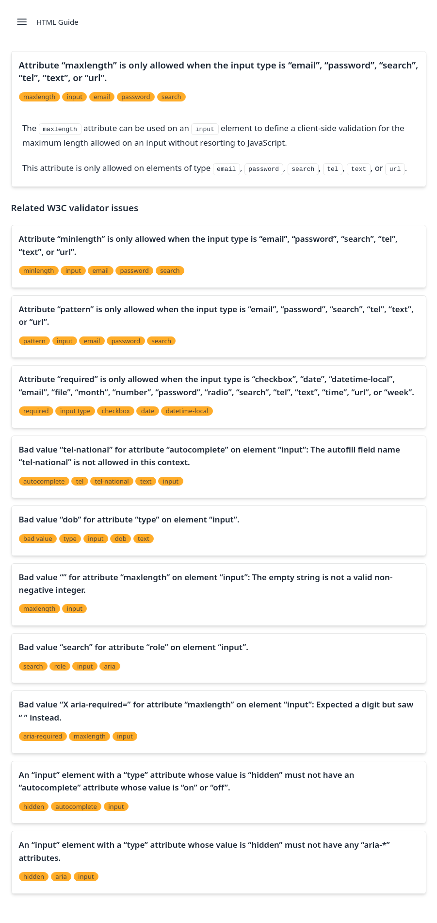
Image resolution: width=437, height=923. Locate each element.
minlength (38, 270)
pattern (34, 340)
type (70, 538)
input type (75, 410)
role (60, 666)
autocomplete (44, 481)
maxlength (39, 96)
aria (110, 666)
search (171, 96)
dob (121, 538)
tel (80, 481)
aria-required (42, 736)
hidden (33, 806)
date (148, 410)
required (36, 410)
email (102, 96)
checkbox (116, 410)
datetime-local (187, 410)
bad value (37, 538)
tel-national (112, 481)
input (74, 96)
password (135, 96)
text (146, 481)
